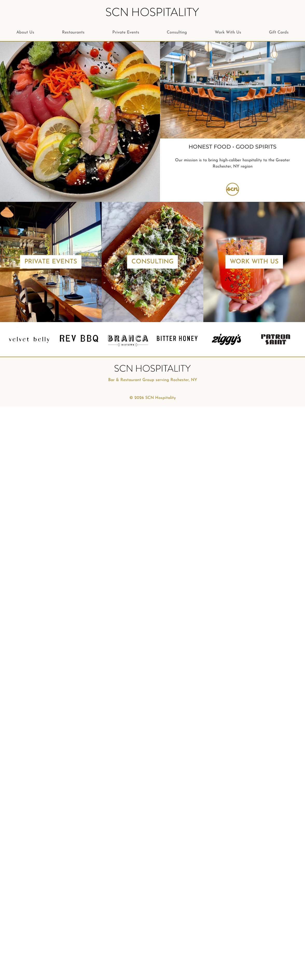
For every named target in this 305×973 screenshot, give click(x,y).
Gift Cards (279, 32)
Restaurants (73, 32)
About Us (25, 32)
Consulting (177, 32)
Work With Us (228, 32)
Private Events (125, 32)
